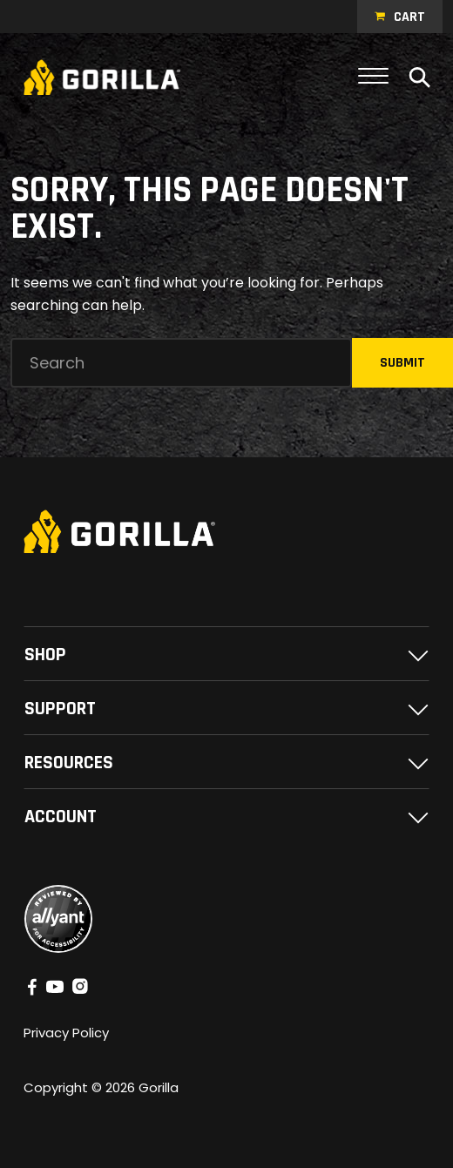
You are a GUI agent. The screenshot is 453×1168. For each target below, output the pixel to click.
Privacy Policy (66, 1032)
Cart (409, 17)
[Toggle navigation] (373, 77)
